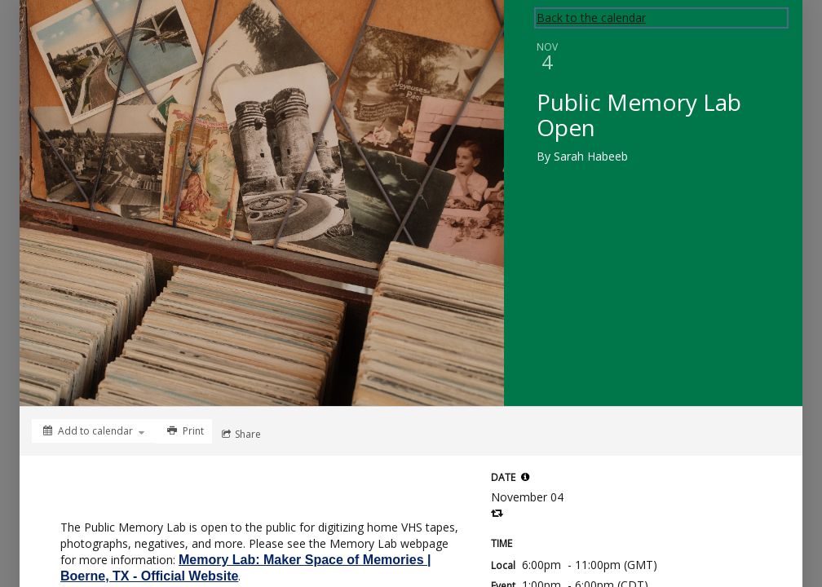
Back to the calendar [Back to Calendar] (591, 17)
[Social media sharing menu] (239, 434)
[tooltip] (525, 477)
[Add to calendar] (94, 431)
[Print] (184, 431)
